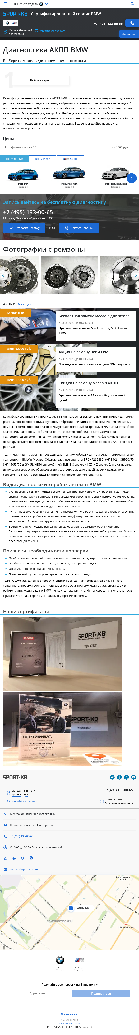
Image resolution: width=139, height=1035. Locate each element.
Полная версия (69, 1014)
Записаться (129, 34)
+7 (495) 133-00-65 (108, 24)
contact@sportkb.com (52, 30)
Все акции (24, 304)
